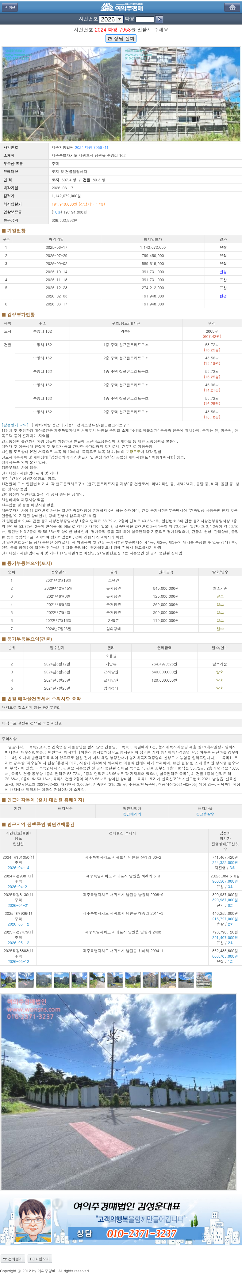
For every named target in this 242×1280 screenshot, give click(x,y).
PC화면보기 (40, 1258)
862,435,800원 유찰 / (225, 956)
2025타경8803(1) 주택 (18, 953)
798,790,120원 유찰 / (225, 937)
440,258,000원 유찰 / (225, 918)
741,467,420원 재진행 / (225, 862)
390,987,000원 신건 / (225, 900)
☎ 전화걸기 (13, 1258)
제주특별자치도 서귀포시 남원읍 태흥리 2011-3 (123, 913)
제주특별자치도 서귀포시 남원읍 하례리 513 (123, 875)
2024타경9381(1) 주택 (18, 878)
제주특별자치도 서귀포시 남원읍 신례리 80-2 (123, 857)
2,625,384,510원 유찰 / (225, 881)
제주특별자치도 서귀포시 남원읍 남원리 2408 (123, 931)
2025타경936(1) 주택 (18, 916)
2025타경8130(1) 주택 (18, 897)
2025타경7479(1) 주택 (18, 934)
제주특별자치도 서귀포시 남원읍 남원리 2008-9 (123, 894)
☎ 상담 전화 (120, 38)
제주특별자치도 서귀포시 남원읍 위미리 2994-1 (123, 950)
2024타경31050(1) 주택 (18, 859)
